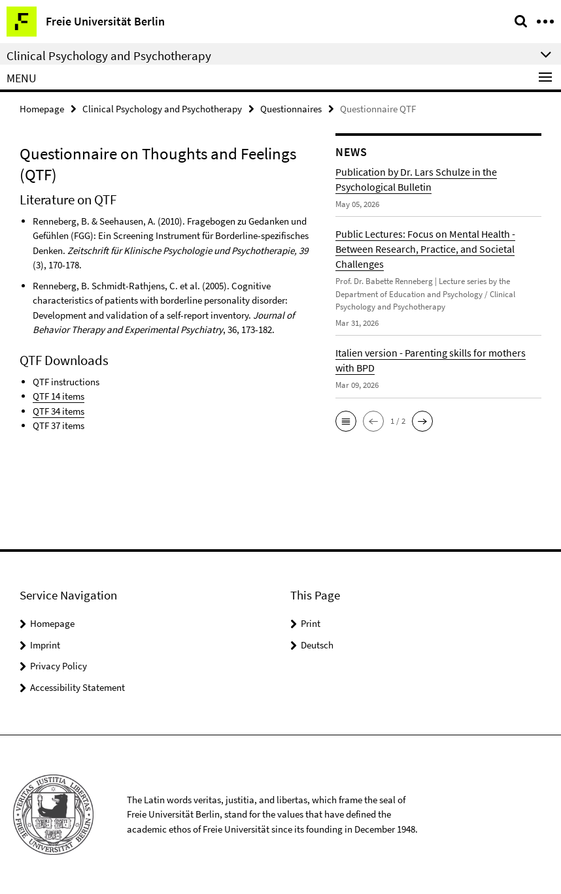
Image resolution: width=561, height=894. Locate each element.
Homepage (42, 109)
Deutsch (317, 645)
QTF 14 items (58, 396)
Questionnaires (291, 109)
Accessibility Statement (77, 687)
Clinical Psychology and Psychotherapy (162, 109)
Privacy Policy (58, 666)
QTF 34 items (58, 411)
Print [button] (310, 623)
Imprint (45, 645)
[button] (345, 421)
